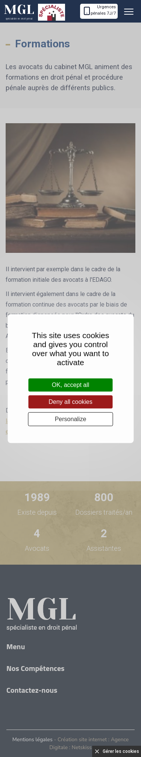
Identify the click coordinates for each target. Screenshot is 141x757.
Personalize (70, 419)
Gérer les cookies (121, 751)
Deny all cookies (70, 402)
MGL (19, 11)
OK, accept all (70, 385)
